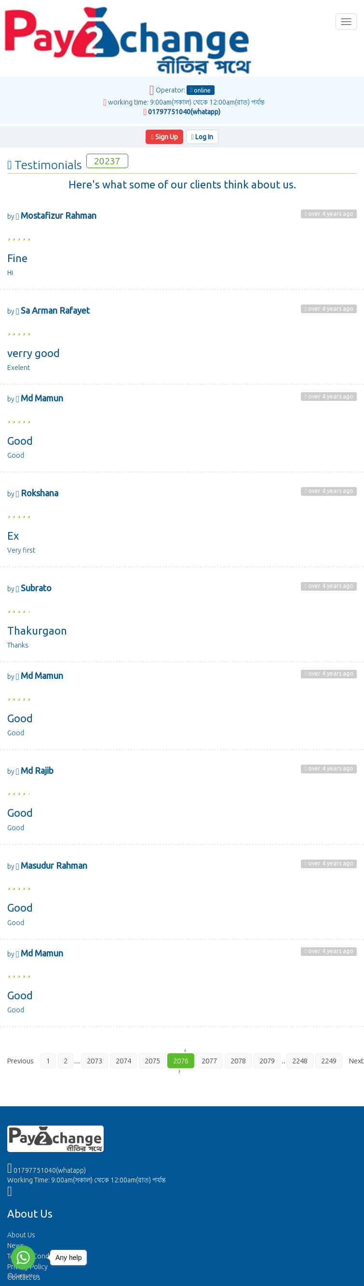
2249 (329, 1061)
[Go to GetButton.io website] (23, 1276)
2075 (152, 1061)
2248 (300, 1061)
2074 (123, 1061)
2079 (267, 1061)
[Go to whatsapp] (23, 1258)
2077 (209, 1061)
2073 (94, 1061)
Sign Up (164, 137)
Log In (202, 137)
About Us (21, 1235)
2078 (238, 1061)
